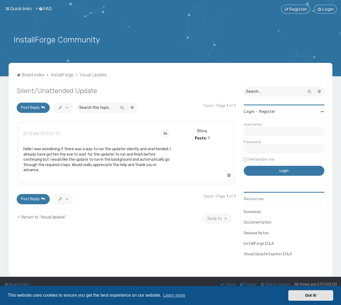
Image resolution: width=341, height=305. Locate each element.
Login (249, 111)
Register (267, 111)
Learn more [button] (174, 295)
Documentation (257, 221)
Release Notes (256, 232)
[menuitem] (45, 9)
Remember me (261, 158)
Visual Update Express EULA (268, 253)
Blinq (202, 130)
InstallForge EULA (259, 242)
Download (252, 211)
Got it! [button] (311, 295)
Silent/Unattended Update (57, 90)
